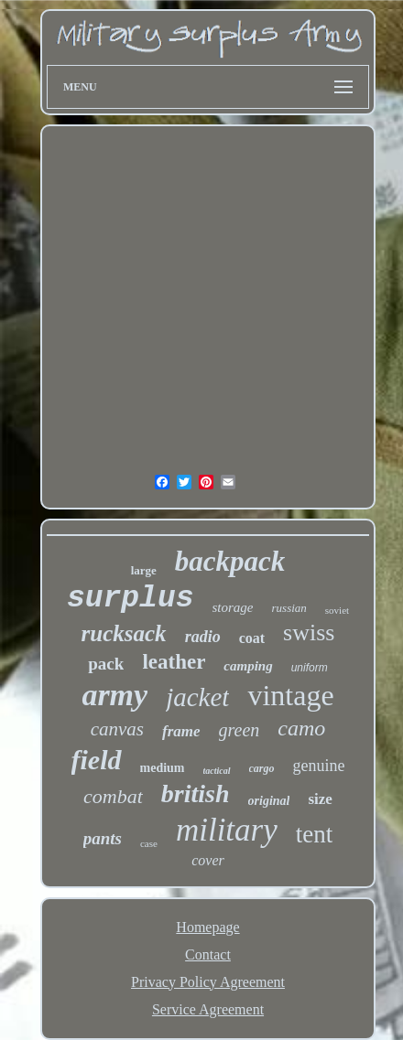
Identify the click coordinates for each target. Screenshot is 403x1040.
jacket (197, 697)
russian (289, 608)
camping (247, 666)
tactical (217, 771)
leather (173, 661)
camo (301, 728)
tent (314, 834)
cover (207, 860)
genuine (319, 765)
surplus (130, 599)
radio (203, 636)
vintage (290, 695)
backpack (230, 561)
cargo (262, 768)
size (320, 799)
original (269, 801)
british (195, 793)
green (239, 730)
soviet (337, 610)
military (227, 830)
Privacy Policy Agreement (208, 982)
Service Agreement (208, 1009)
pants (102, 838)
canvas (117, 729)
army (114, 695)
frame (181, 731)
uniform (309, 667)
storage (233, 607)
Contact (208, 954)
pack (106, 663)
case (149, 843)
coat (252, 638)
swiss (308, 632)
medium (162, 768)
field (96, 760)
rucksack (124, 633)
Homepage (207, 927)
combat (113, 796)
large (144, 570)
